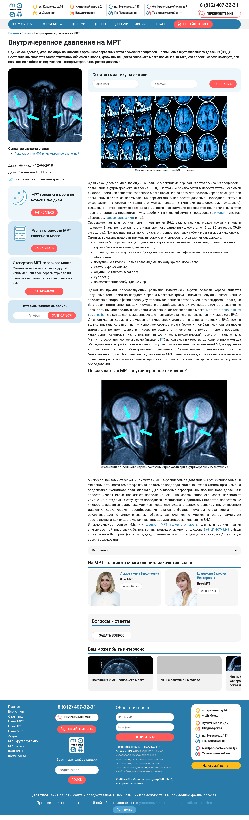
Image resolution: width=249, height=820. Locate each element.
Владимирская (208, 728)
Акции (12, 736)
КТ (162, 339)
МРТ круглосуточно (23, 741)
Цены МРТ (16, 721)
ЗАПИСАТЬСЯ (223, 84)
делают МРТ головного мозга (171, 524)
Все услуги (16, 711)
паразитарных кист (119, 218)
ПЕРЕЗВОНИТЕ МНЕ (216, 13)
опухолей (218, 213)
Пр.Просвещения (210, 741)
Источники (164, 550)
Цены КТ (14, 726)
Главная (14, 706)
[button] (22, 24)
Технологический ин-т (213, 753)
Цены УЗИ (16, 731)
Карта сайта (17, 756)
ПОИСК (76, 780)
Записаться (44, 212)
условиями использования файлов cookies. (176, 802)
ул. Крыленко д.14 (211, 710)
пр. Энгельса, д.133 (211, 736)
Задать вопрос (111, 635)
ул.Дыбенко (206, 716)
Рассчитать (44, 248)
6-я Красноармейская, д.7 (216, 748)
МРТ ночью (16, 746)
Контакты (15, 751)
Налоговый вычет (216, 765)
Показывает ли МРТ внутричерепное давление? (46, 153)
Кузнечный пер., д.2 (211, 723)
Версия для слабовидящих (77, 759)
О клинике (15, 716)
